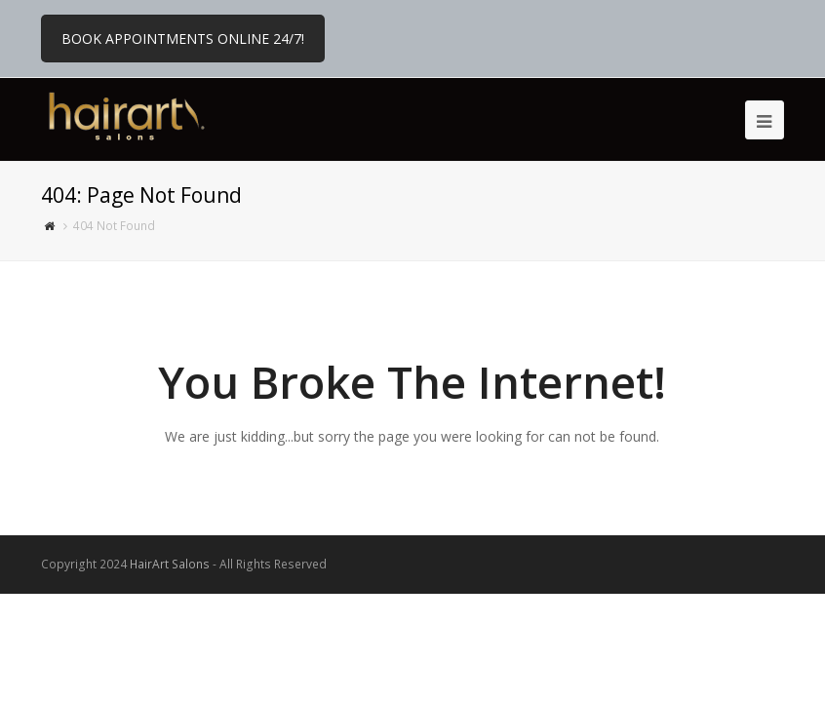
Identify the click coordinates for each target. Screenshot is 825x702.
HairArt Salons (170, 564)
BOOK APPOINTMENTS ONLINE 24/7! (182, 38)
